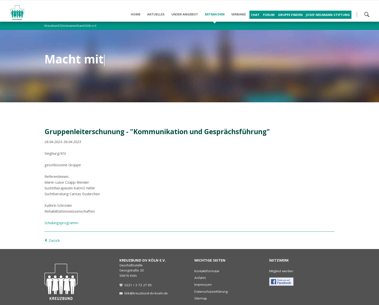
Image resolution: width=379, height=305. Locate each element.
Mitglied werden (281, 271)
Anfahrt (200, 278)
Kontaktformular (206, 271)
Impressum (203, 284)
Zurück (54, 240)
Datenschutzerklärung (211, 291)
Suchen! (367, 14)
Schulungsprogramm (61, 222)
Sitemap (200, 298)
